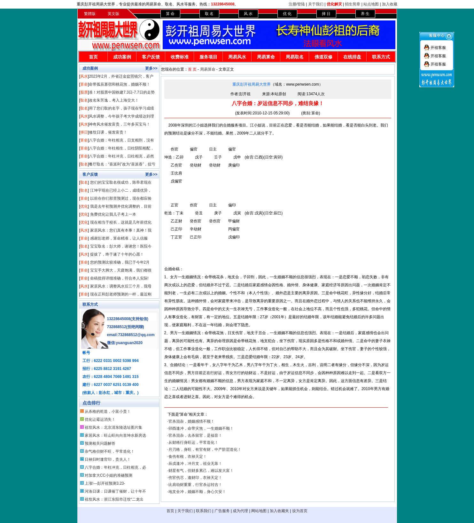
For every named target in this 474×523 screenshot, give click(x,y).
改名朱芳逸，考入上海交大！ (114, 100)
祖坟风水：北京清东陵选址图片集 (113, 427)
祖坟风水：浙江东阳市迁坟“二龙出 (114, 499)
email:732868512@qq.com (131, 335)
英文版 (113, 14)
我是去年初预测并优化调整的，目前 (121, 206)
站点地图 (371, 4)
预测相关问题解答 (100, 443)
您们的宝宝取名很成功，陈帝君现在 (121, 182)
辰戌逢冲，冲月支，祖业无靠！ (195, 463)
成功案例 (122, 56)
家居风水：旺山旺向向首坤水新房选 (115, 435)
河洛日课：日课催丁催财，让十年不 (115, 491)
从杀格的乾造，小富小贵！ (108, 411)
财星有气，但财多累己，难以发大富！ (201, 470)
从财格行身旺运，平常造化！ (193, 442)
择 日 (326, 14)
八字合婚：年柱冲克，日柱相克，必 (115, 467)
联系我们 (203, 511)
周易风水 (237, 56)
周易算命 (266, 56)
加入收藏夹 (279, 511)
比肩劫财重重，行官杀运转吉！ (195, 484)
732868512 (116, 327)
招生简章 (352, 4)
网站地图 (259, 511)
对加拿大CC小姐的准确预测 (108, 475)
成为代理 (240, 511)
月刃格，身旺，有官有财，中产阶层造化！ (204, 449)
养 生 (365, 14)
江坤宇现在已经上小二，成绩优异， (121, 190)
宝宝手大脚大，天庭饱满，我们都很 (121, 270)
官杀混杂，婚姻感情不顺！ (191, 421)
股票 (84, 92)
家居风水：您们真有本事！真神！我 (121, 230)
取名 (84, 100)
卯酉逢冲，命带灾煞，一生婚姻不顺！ (201, 428)
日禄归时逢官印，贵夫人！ (108, 459)
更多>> (151, 68)
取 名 (209, 14)
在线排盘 (352, 56)
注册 (292, 4)
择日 (84, 132)
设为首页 (299, 511)
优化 (84, 206)
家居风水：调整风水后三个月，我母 (121, 286)
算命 (84, 84)
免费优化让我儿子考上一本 (113, 214)
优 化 (287, 14)
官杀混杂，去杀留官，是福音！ (195, 435)
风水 (84, 76)
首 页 (192, 69)
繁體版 (90, 14)
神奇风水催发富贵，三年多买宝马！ (119, 124)
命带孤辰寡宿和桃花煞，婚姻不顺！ (119, 84)
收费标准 (180, 56)
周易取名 (295, 56)
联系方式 (381, 56)
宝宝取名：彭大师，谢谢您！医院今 (121, 246)
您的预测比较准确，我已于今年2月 (120, 262)
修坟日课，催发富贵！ (108, 132)
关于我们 (315, 4)
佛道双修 (323, 56)
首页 (93, 56)
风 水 (248, 14)
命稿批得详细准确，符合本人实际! (119, 278)
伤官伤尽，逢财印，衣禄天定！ (195, 477)
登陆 (301, 4)
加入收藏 (389, 4)
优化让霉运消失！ (100, 419)
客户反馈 (151, 56)
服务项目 (208, 56)
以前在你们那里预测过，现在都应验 (121, 198)
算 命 (170, 14)
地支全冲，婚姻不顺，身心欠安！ (197, 491)
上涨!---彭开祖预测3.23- (105, 483)
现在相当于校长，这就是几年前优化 (121, 222)
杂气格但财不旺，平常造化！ (110, 451)
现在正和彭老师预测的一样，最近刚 (121, 294)
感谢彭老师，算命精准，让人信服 (119, 238)
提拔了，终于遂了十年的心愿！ (117, 254)
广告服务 (222, 511)
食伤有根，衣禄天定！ (187, 456)
